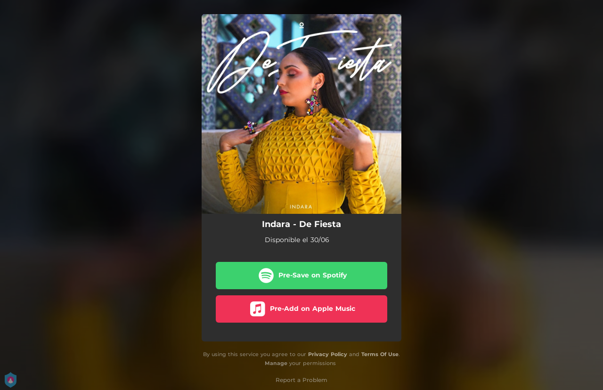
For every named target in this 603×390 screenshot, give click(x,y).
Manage (276, 363)
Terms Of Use (380, 354)
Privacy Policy (327, 354)
